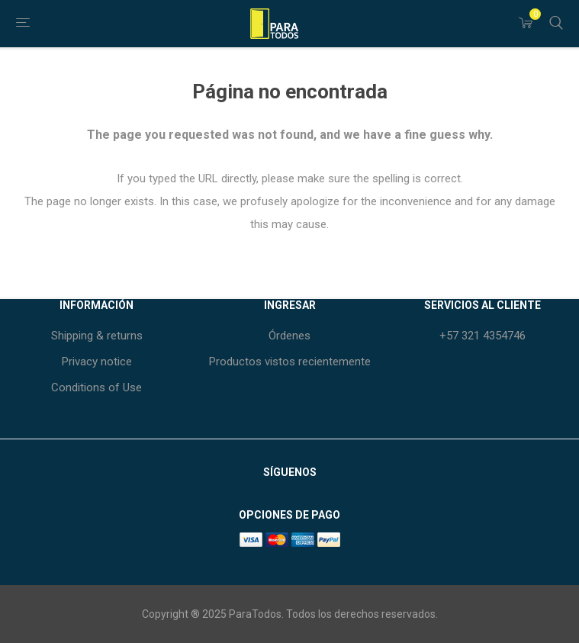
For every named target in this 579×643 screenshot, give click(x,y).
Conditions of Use (96, 387)
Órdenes (289, 335)
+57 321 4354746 (482, 335)
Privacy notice (97, 361)
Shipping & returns (97, 335)
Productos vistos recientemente (290, 361)
